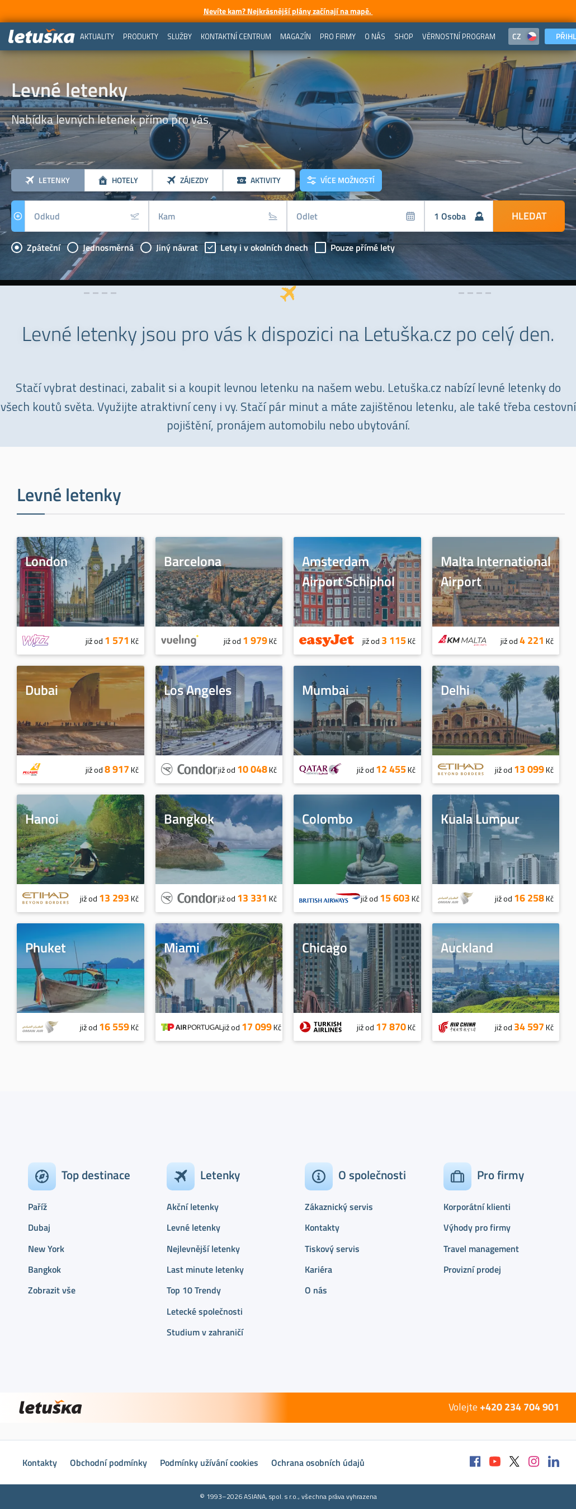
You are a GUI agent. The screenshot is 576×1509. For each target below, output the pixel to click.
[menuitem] (97, 36)
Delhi (455, 690)
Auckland (467, 947)
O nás (316, 1290)
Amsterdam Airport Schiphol (348, 571)
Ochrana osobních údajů (318, 1462)
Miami (182, 947)
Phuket (45, 947)
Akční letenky (193, 1206)
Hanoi (42, 819)
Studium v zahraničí (205, 1332)
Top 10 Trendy (194, 1290)
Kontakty (322, 1227)
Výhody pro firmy (477, 1227)
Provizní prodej (472, 1269)
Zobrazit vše (51, 1290)
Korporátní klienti (477, 1206)
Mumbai (325, 690)
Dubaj (39, 1227)
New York (46, 1248)
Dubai (41, 690)
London (46, 561)
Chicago (324, 947)
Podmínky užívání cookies (209, 1462)
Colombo (327, 819)
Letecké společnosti (205, 1311)
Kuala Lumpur (480, 819)
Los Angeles (198, 690)
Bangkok (189, 819)
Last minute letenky (205, 1269)
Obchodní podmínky (108, 1462)
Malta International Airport (496, 571)
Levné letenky (193, 1227)
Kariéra (318, 1269)
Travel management (481, 1248)
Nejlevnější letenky (203, 1248)
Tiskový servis (332, 1248)
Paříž (37, 1206)
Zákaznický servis (339, 1206)
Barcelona (192, 561)
